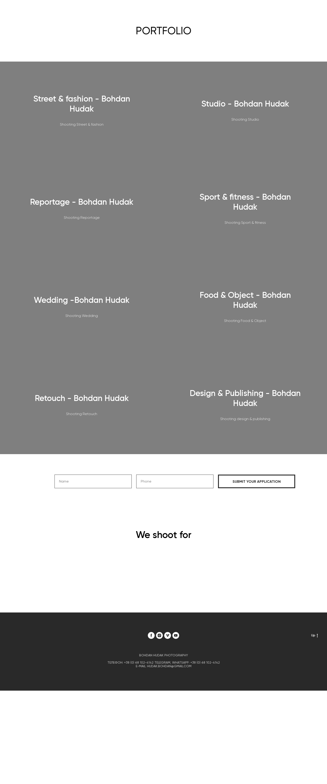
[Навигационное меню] (316, 10)
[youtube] (175, 635)
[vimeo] (167, 635)
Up (314, 635)
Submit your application (257, 481)
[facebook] (151, 635)
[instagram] (159, 635)
